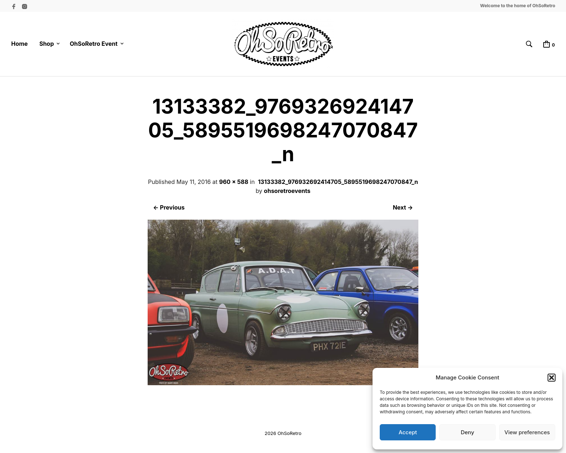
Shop (46, 43)
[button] (551, 377)
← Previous (168, 207)
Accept (408, 432)
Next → (403, 207)
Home (19, 43)
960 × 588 (233, 181)
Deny (467, 432)
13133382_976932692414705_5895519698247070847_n (338, 181)
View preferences (527, 432)
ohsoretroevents (287, 190)
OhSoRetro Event (93, 43)
